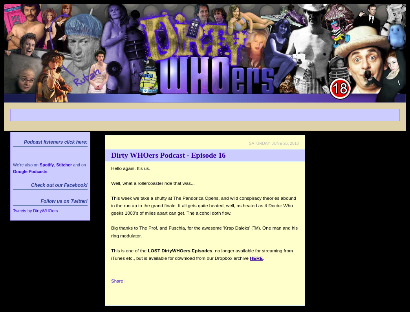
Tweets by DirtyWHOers (35, 210)
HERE (256, 258)
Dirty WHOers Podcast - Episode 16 (168, 155)
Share (117, 281)
